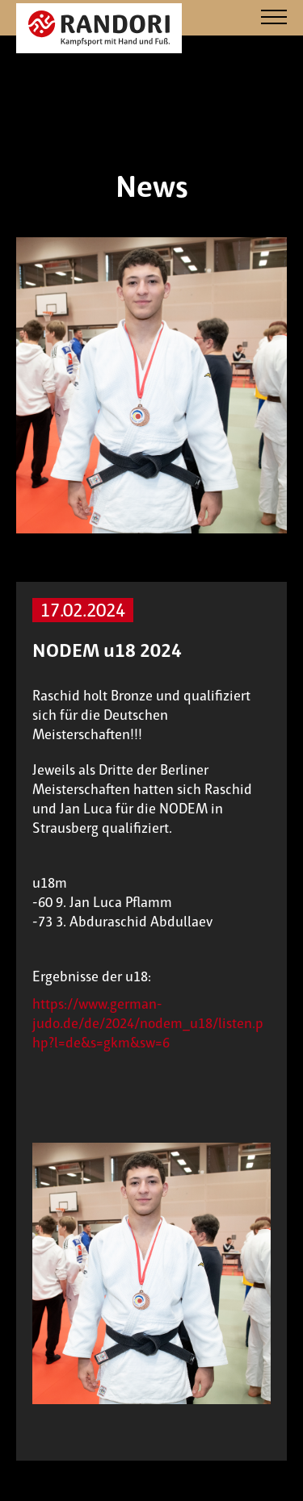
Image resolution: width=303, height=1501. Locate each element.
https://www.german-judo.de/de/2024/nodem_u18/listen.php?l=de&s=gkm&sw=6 (147, 1023)
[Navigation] (274, 18)
